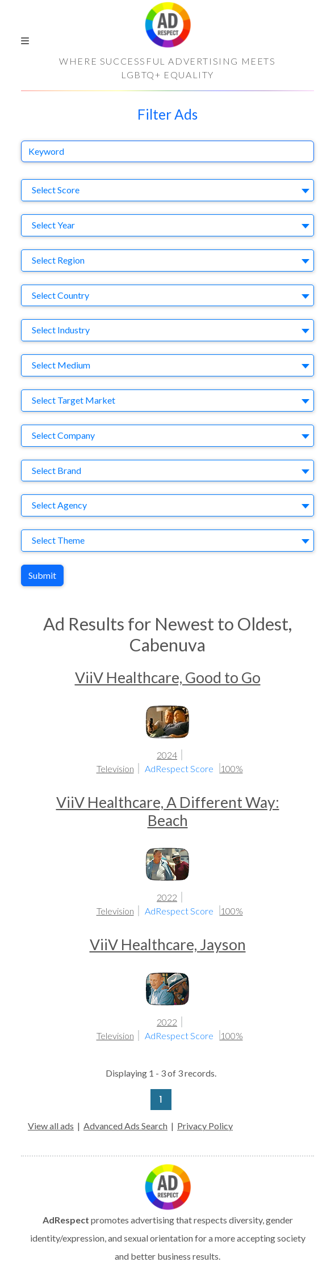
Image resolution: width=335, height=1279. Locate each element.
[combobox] (167, 190)
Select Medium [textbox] (61, 364)
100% (231, 768)
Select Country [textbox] (60, 295)
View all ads (51, 1125)
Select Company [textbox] (63, 435)
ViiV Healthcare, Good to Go (168, 677)
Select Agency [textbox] (59, 504)
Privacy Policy (205, 1125)
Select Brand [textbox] (56, 470)
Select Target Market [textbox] (73, 400)
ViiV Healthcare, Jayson (168, 944)
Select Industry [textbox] (61, 329)
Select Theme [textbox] (58, 540)
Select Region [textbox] (58, 260)
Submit (42, 575)
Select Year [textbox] (53, 224)
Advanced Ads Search (125, 1125)
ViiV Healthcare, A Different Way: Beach (167, 811)
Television (115, 768)
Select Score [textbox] (55, 189)
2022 (167, 897)
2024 (167, 754)
